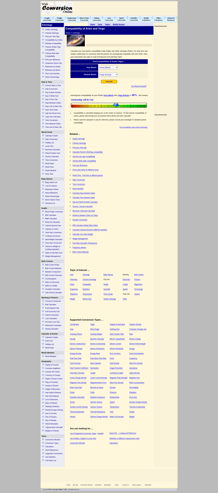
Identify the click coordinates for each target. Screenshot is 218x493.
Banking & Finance (49, 298)
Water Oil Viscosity (117, 417)
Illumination (94, 368)
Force (112, 358)
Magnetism (138, 284)
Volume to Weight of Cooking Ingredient (52, 247)
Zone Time (49, 174)
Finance (137, 279)
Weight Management (53, 256)
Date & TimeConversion (84, 19)
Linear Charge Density (78, 378)
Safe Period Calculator (53, 293)
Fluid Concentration (136, 353)
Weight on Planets (52, 431)
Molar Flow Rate (76, 387)
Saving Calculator (51, 329)
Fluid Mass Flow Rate (98, 358)
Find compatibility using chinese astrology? (133, 127)
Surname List (50, 203)
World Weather (50, 170)
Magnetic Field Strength (118, 378)
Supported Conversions (54, 454)
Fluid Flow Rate (75, 358)
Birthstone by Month (52, 70)
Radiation (86, 289)
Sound (72, 402)
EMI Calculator (50, 305)
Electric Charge (135, 339)
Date (131, 334)
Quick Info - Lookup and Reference (123, 433)
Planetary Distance (52, 406)
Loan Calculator (51, 318)
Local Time (49, 146)
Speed (125, 289)
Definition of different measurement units (124, 438)
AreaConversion (109, 19)
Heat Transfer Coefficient (79, 368)
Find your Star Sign (52, 36)
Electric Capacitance (117, 339)
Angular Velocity (135, 324)
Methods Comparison (53, 272)
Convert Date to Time (53, 85)
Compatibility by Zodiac (53, 40)
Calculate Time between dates (84, 198)
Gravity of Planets (51, 386)
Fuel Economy (75, 363)
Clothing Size (115, 329)
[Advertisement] (126, 8)
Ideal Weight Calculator (53, 239)
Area (71, 275)
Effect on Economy (52, 282)
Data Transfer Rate (117, 334)
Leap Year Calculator (53, 117)
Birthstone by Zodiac (52, 67)
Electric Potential (76, 349)
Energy (132, 349)
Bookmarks (107, 485)
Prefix (92, 392)
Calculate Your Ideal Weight (83, 234)
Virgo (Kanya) (123, 95)
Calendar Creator (51, 136)
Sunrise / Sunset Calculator (83, 206)
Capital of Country (52, 365)
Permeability (133, 387)
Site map (75, 485)
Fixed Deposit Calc (52, 308)
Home (68, 485)
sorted (100, 433)
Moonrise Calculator (52, 150)
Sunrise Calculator (52, 157)
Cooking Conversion (52, 236)
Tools (43, 436)
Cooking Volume (76, 334)
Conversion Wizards (52, 440)
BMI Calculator (50, 215)
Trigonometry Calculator (54, 427)
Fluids (72, 284)
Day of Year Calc (51, 99)
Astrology (86, 275)
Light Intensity (134, 373)
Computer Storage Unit (137, 329)
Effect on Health (51, 286)
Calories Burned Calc (53, 226)
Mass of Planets (51, 403)
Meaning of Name (51, 189)
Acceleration (74, 324)
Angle (92, 324)
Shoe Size (133, 397)
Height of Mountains (52, 389)
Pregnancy (74, 289)
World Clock (46, 132)
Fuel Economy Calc (52, 312)
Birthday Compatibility (53, 43)
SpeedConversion (121, 19)
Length (125, 284)
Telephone (74, 294)
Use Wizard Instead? (139, 86)
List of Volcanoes (51, 400)
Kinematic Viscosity (77, 373)
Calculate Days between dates (84, 193)
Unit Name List (50, 460)
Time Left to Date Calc (53, 127)
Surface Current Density (79, 407)
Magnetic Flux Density (78, 383)
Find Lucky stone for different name (86, 170)
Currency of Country (52, 375)
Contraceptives (50, 279)
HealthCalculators (146, 19)
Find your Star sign (80, 148)
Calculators (49, 447)
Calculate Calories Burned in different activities (90, 230)
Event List (49, 341)
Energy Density (75, 353)
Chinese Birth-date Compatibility (52, 54)
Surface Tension (96, 407)
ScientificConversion (134, 19)
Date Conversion (51, 89)
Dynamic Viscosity (97, 339)
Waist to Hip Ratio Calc (53, 253)
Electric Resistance (97, 349)
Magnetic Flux (134, 378)
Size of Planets (50, 420)
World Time (49, 167)
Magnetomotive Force (98, 383)
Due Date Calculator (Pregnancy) (85, 243)
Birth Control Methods (53, 268)
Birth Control (47, 261)
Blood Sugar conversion (54, 212)
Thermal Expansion (77, 412)
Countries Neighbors (52, 368)
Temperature (87, 294)
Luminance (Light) (116, 373)
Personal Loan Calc (52, 322)
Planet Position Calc (52, 153)
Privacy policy (136, 485)
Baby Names (47, 179)
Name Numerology (52, 77)
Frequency (133, 358)
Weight (72, 299)
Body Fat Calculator (52, 222)
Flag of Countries (51, 382)
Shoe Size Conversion (53, 243)
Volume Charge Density (99, 417)
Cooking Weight (96, 334)
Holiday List (49, 143)
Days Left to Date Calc (53, 106)
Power (72, 392)
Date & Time (46, 82)
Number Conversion (80, 220)
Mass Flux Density (116, 383)
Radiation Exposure (97, 397)
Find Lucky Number (52, 74)
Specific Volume (96, 402)
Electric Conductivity (97, 344)
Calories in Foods (51, 229)
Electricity (126, 279)
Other (125, 299)
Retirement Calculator (53, 325)
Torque (131, 412)
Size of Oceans (50, 417)
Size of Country (51, 413)
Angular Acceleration (117, 324)
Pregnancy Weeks (79, 248)
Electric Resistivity (116, 349)
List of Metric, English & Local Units (83, 438)
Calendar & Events (49, 334)
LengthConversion (47, 19)
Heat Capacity (95, 363)
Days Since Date (51, 110)
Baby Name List (51, 182)
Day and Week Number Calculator (85, 202)
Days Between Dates (53, 103)
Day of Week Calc (52, 96)
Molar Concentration (136, 383)
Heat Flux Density (136, 363)
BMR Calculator (51, 219)
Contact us (125, 485)
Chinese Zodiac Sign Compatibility (53, 48)
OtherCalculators (158, 19)
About (116, 485)
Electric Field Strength (137, 344)
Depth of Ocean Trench (53, 379)
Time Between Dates (53, 124)
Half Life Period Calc (52, 113)
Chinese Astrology (52, 33)
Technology (138, 289)
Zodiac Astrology (51, 30)
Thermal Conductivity (137, 407)
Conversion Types (52, 443)
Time (111, 412)
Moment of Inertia (96, 387)
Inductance (133, 368)
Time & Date (108, 294)
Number (113, 387)
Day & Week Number (53, 92)
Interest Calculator (52, 315)
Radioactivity (114, 397)
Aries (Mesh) (108, 95)
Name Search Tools (52, 200)
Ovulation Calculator (52, 289)
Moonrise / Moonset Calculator (84, 211)
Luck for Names (51, 186)
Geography (46, 361)
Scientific (107, 289)
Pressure (113, 392)
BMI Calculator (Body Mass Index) (85, 225)
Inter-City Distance (52, 396)
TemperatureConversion (71, 19)
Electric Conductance (78, 344)
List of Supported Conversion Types (83, 433)
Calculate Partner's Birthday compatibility (88, 152)
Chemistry (73, 279)
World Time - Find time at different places (88, 175)
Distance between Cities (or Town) (85, 215)
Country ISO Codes (52, 372)
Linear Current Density (98, 378)
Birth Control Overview (53, 275)
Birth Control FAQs (52, 265)
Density (72, 339)
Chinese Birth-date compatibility (84, 161)
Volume (137, 294)
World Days (49, 164)
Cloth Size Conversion (53, 233)
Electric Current (115, 344)
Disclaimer (148, 485)
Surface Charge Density (138, 402)
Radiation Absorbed (77, 397)
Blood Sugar (94, 329)
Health (44, 208)
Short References (51, 450)
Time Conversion (51, 120)
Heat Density (114, 363)
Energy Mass (95, 353)
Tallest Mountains (51, 424)
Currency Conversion (53, 301)
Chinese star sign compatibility (84, 156)
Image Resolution (116, 368)
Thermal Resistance (97, 412)
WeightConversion (59, 19)
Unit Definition (50, 457)
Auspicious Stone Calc (53, 63)
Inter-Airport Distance (53, 393)
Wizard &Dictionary (171, 19)
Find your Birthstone (52, 60)
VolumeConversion (97, 19)
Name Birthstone (51, 193)
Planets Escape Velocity (54, 410)
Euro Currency (115, 353)
